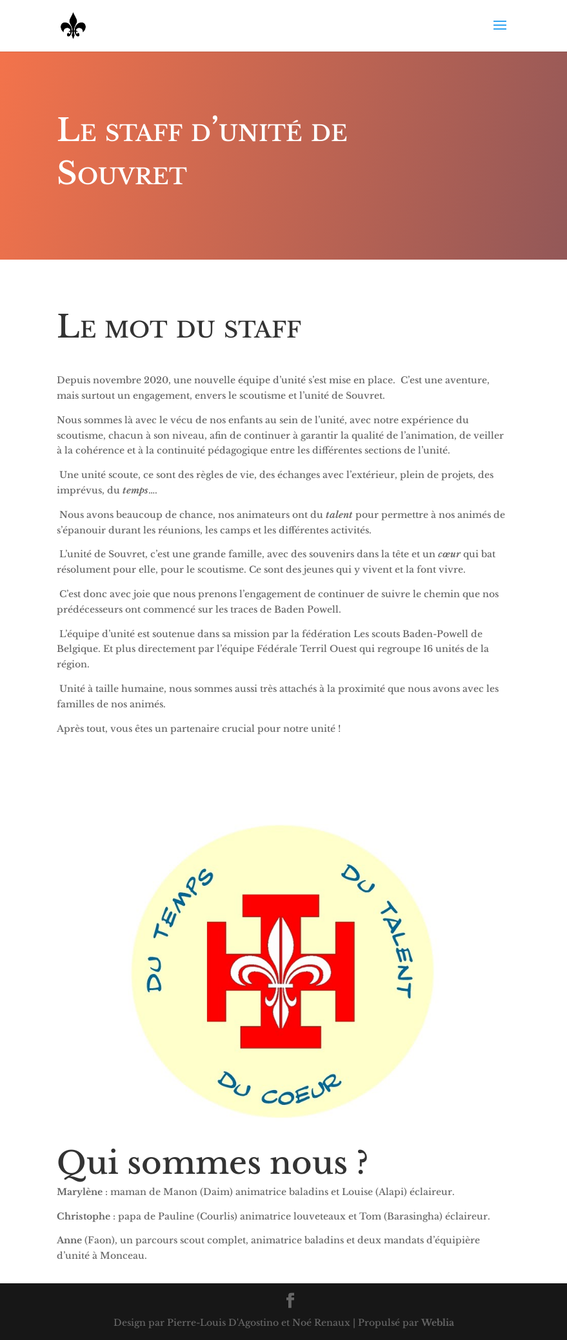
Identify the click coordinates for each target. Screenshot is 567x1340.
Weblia (437, 1322)
